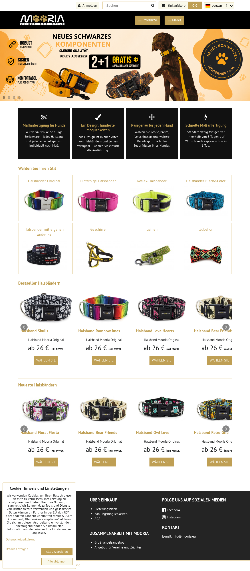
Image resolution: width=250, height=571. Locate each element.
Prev (24, 327)
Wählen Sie (46, 360)
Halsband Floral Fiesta (39, 432)
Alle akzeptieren (57, 552)
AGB (98, 519)
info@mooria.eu (184, 536)
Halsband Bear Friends (213, 330)
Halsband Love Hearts (155, 330)
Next (226, 327)
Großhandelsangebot (109, 542)
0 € (194, 5)
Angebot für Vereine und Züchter (118, 547)
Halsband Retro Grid (211, 432)
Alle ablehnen (57, 561)
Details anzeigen (17, 549)
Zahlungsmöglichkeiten (111, 514)
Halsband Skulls (34, 330)
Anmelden (87, 5)
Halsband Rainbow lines (99, 330)
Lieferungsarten (106, 509)
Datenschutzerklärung (21, 539)
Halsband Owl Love (152, 432)
